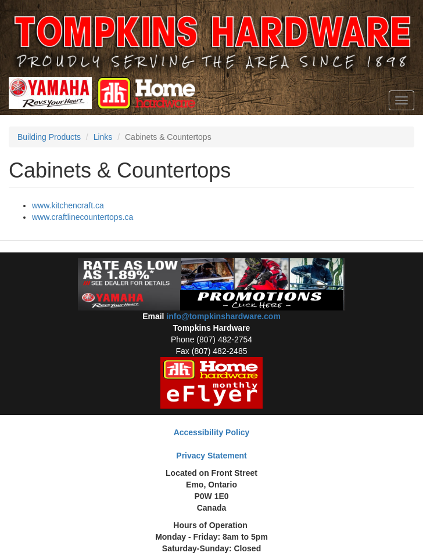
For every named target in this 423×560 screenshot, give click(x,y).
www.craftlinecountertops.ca (82, 217)
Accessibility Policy (212, 432)
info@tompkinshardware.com (223, 316)
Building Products (49, 137)
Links (103, 137)
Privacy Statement (211, 455)
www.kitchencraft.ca (68, 205)
